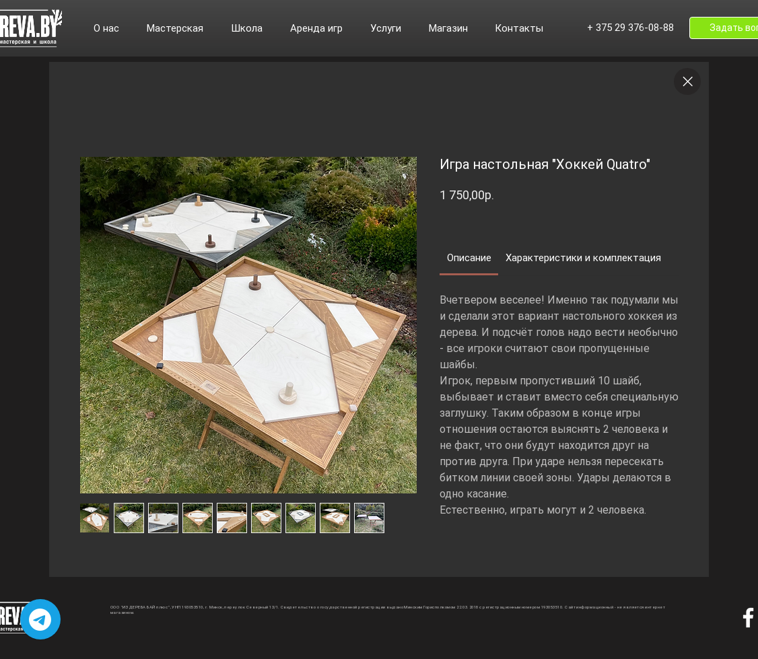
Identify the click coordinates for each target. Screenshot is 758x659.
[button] (113, 28)
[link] (469, 258)
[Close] (687, 81)
